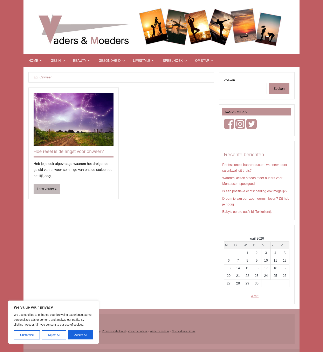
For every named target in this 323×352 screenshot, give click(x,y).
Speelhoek (175, 60)
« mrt (255, 296)
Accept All (80, 335)
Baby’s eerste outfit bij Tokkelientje (247, 211)
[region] (53, 322)
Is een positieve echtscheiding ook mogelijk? (254, 191)
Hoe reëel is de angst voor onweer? (69, 151)
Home (35, 60)
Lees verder (45, 189)
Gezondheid (112, 60)
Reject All (54, 335)
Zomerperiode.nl (137, 331)
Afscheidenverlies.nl (183, 331)
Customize (27, 335)
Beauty (81, 60)
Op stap (204, 60)
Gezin (58, 60)
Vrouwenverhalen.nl (113, 331)
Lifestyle (143, 60)
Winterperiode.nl (159, 331)
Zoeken (229, 80)
